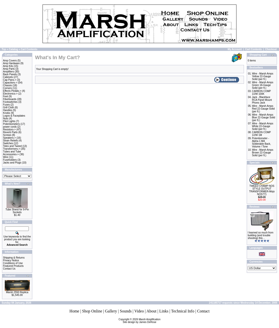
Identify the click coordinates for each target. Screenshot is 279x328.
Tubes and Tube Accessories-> (12, 153)
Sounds (126, 311)
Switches (8, 143)
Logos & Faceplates (14, 115)
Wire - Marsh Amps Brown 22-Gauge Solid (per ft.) (262, 152)
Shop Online (92, 311)
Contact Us (9, 268)
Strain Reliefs (10, 140)
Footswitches (10, 102)
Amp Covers (10, 60)
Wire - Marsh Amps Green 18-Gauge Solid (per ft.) (262, 85)
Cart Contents (29, 49)
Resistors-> (9, 129)
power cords (10, 126)
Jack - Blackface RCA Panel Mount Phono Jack (262, 100)
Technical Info (182, 311)
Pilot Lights (9, 121)
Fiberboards (9, 99)
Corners (7, 88)
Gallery (111, 311)
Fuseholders (10, 159)
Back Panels (10, 74)
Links (163, 311)
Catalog (13, 49)
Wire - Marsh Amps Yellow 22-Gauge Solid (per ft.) (262, 76)
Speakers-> (9, 137)
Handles (7, 110)
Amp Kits (8, 66)
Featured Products (13, 266)
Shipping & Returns (14, 257)
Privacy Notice (11, 260)
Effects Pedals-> (12, 91)
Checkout (271, 49)
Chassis (7, 85)
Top (4, 49)
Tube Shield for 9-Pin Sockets (17, 211)
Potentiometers (11, 124)
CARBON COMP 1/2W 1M (261, 133)
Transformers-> (11, 148)
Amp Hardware (11, 63)
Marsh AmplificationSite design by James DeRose (142, 320)
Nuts (5, 118)
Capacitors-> (10, 82)
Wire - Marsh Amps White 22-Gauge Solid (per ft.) (262, 126)
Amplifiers (8, 71)
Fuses (6, 104)
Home (74, 311)
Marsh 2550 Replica (17, 292)
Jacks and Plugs (12, 162)
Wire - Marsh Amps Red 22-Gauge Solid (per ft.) (263, 109)
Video (139, 311)
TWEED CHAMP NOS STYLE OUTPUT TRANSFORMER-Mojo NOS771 (261, 190)
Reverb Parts (10, 132)
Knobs (6, 113)
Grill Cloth (8, 107)
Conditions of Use (13, 263)
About (151, 311)
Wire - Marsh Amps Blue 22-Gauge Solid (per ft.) (263, 117)
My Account (235, 49)
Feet (5, 96)
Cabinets (8, 77)
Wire (5, 157)
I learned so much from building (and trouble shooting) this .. (260, 235)
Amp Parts (9, 68)
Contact (203, 311)
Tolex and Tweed (12, 146)
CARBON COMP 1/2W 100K (261, 92)
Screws (7, 135)
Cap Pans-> (9, 79)
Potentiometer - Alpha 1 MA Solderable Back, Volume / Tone (261, 142)
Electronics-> (10, 93)
